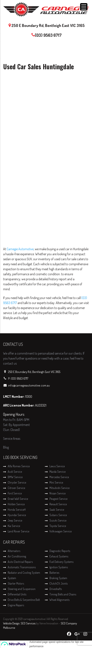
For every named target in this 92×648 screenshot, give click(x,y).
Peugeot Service (58, 498)
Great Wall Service (18, 498)
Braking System (58, 578)
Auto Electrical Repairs (20, 561)
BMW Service (15, 477)
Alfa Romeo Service (19, 466)
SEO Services (28, 623)
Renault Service (58, 504)
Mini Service (56, 482)
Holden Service (16, 504)
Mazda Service (57, 471)
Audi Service (15, 471)
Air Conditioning (17, 556)
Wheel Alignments (59, 599)
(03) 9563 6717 (48, 35)
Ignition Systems (58, 567)
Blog (6, 447)
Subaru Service (58, 515)
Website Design (11, 623)
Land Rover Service (18, 531)
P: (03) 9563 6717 (18, 378)
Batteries (54, 572)
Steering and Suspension (21, 589)
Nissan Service (57, 493)
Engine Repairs (16, 605)
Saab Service (56, 509)
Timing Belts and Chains (62, 594)
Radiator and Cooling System (24, 572)
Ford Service (15, 493)
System (12, 578)
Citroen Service (16, 488)
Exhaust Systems (58, 556)
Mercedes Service (59, 477)
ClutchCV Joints (58, 583)
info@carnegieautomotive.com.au (29, 385)
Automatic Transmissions (22, 567)
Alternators (14, 551)
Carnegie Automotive (20, 249)
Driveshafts (55, 589)
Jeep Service (15, 520)
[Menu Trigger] (83, 6)
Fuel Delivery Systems (61, 561)
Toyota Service (57, 526)
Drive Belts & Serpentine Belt (24, 599)
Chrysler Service (17, 482)
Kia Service (14, 526)
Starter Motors (16, 583)
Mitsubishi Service (59, 488)
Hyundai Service (17, 515)
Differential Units (17, 594)
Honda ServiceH (17, 509)
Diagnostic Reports (59, 551)
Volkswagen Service (60, 531)
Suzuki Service (57, 520)
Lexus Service (57, 466)
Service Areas (11, 438)
